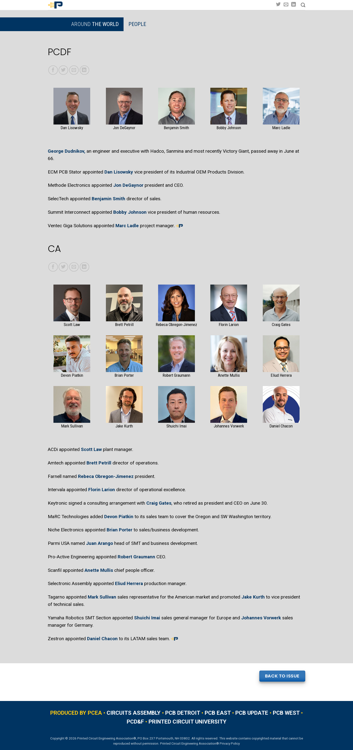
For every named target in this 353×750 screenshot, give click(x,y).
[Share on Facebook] (53, 70)
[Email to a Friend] (74, 70)
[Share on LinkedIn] (84, 70)
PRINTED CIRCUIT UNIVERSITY (188, 721)
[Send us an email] (286, 4)
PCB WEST (286, 713)
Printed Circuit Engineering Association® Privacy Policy (200, 743)
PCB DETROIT (182, 713)
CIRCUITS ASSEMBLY (134, 713)
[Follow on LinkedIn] (293, 4)
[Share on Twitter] (63, 70)
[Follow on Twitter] (278, 4)
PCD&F (135, 721)
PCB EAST (218, 713)
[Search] (303, 5)
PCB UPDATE (251, 713)
